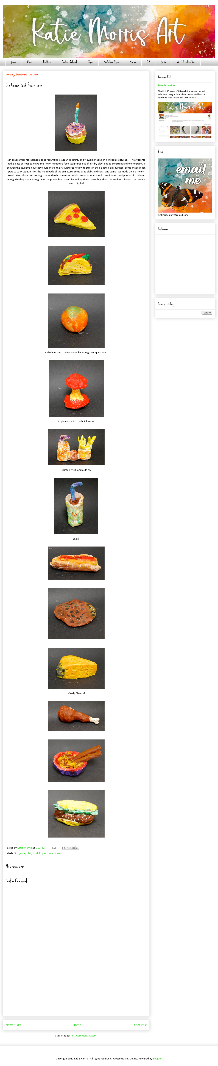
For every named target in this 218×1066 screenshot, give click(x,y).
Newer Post (13, 1025)
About (29, 62)
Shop (90, 62)
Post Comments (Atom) (84, 1035)
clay (29, 853)
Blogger (157, 1058)
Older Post (140, 1025)
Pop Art (43, 853)
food (35, 853)
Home (13, 62)
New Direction (166, 85)
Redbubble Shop (111, 62)
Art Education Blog (186, 62)
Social (163, 62)
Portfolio (47, 62)
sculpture (54, 853)
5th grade (20, 853)
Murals (133, 62)
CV (148, 62)
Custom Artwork (69, 62)
